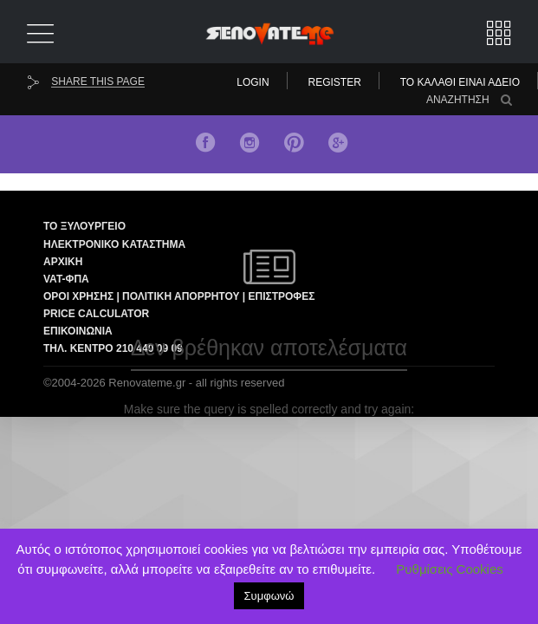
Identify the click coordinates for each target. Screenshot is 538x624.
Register (334, 82)
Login (253, 82)
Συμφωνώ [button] (269, 595)
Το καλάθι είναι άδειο (460, 82)
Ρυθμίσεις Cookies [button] (449, 569)
